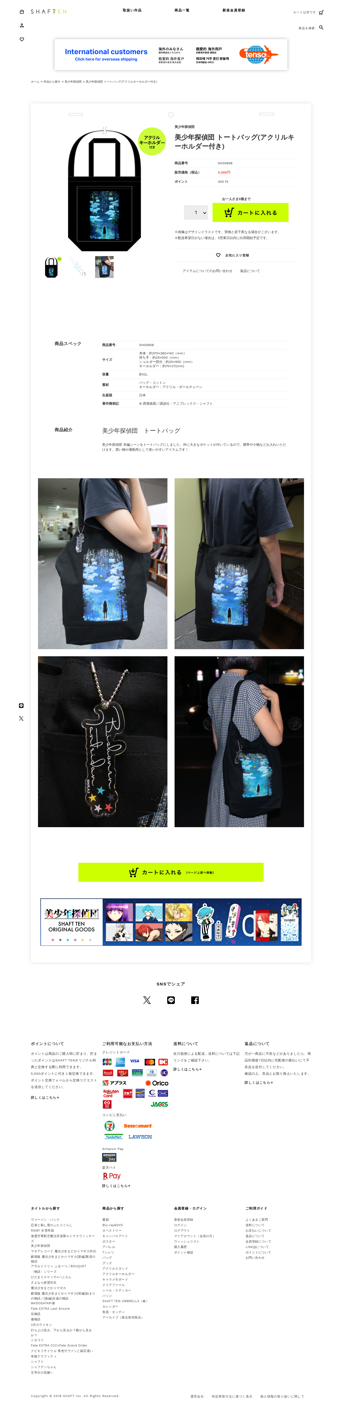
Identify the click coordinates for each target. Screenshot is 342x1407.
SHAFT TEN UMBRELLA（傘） (125, 1301)
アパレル (108, 1247)
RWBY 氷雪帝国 (42, 1230)
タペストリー (112, 1230)
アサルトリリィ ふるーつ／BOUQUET (58, 1266)
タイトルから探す (45, 1208)
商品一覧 (182, 10)
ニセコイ (37, 1340)
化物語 (36, 1314)
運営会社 (197, 1396)
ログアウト (182, 1230)
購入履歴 (180, 1247)
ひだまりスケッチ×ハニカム (51, 1277)
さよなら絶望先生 (44, 1282)
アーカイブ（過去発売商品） (123, 1317)
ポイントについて (258, 1252)
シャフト (37, 1361)
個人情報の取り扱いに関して (282, 1396)
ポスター (108, 1241)
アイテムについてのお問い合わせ (208, 271)
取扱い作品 (132, 10)
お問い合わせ (255, 1257)
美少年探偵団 (73, 81)
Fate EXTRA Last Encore (50, 1308)
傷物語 (36, 1319)
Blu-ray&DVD (112, 1225)
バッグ (107, 1257)
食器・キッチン (113, 1312)
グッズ (107, 1263)
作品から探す (52, 81)
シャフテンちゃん (44, 1367)
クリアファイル (113, 1285)
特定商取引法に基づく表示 (232, 1396)
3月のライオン (41, 1325)
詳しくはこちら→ (45, 1097)
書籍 (105, 1219)
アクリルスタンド (115, 1268)
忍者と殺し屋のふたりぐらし (52, 1225)
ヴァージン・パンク (45, 1219)
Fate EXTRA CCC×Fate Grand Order (59, 1345)
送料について (255, 1225)
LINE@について (257, 1247)
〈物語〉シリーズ (44, 1271)
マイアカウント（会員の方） (195, 1236)
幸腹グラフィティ (44, 1356)
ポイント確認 (183, 1252)
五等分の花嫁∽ (42, 1372)
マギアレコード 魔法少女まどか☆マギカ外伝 (63, 1251)
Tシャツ (108, 1252)
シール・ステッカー (116, 1290)
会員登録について (258, 1241)
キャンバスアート (115, 1236)
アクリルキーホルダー (118, 1274)
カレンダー (110, 1306)
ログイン (180, 1225)
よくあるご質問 (257, 1219)
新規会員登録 (234, 10)
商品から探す (113, 1208)
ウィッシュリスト (187, 1241)
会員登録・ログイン (190, 1208)
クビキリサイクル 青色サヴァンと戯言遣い (62, 1351)
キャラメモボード (115, 1279)
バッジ (107, 1296)
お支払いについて (258, 1230)
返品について (250, 271)
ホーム (35, 81)
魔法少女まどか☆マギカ (48, 1288)
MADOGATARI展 (43, 1303)
